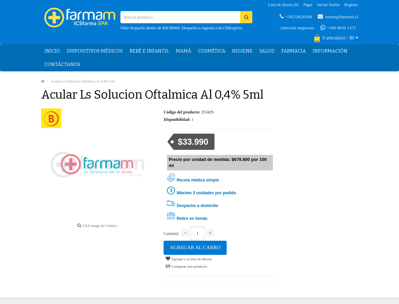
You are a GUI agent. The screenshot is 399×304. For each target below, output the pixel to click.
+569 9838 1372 (338, 27)
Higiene (242, 51)
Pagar (307, 4)
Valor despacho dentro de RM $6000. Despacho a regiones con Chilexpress (181, 28)
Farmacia (293, 51)
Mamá (183, 51)
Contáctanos (62, 64)
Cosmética (211, 51)
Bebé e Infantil (149, 51)
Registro (351, 4)
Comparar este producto (186, 266)
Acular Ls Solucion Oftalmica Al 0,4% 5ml (83, 81)
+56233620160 (296, 16)
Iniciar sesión (328, 4)
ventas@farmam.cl (338, 16)
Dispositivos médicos (95, 51)
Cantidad (171, 233)
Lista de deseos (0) (283, 4)
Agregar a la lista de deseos (189, 258)
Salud (267, 51)
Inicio (52, 51)
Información (330, 51)
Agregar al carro (195, 247)
